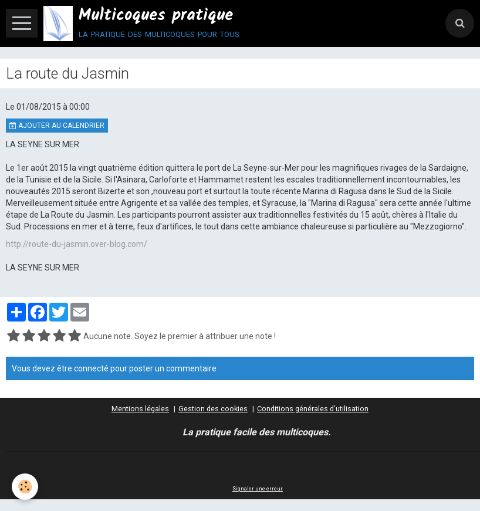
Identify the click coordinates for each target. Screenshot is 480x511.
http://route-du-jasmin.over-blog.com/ (76, 244)
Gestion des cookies (213, 408)
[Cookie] (25, 486)
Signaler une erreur (257, 489)
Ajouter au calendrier (56, 125)
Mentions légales (140, 408)
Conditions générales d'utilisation (313, 408)
